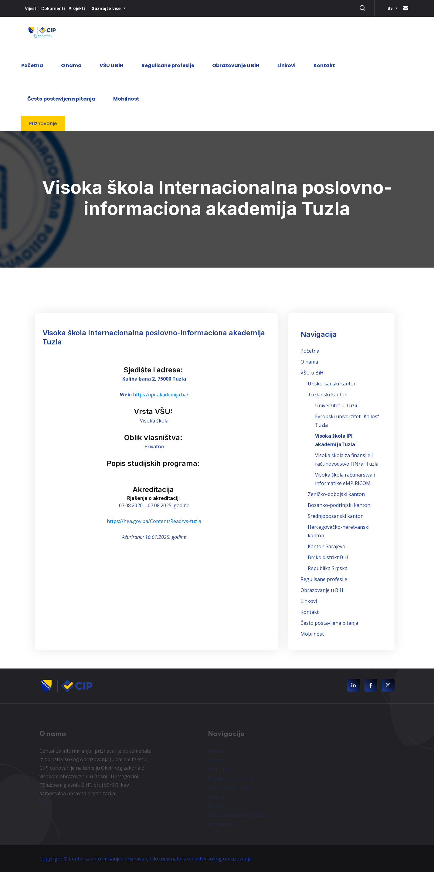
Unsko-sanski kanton (332, 383)
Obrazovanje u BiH (235, 65)
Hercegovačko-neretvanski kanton (338, 531)
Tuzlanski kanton (328, 394)
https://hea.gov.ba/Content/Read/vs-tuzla (154, 521)
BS (391, 8)
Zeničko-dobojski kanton (336, 494)
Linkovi (286, 65)
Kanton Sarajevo (326, 546)
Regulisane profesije (167, 65)
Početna (32, 65)
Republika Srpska (328, 568)
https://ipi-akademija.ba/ (160, 394)
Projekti (77, 8)
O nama (71, 65)
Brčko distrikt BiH (328, 557)
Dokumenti (53, 8)
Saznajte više (107, 8)
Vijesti (31, 8)
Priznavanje (43, 123)
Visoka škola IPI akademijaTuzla (335, 440)
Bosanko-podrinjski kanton (339, 505)
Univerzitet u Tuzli (336, 405)
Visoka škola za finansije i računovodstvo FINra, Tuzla (346, 459)
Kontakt (324, 65)
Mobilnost (126, 98)
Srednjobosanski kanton (336, 516)
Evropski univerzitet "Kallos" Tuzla (347, 420)
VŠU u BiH (112, 65)
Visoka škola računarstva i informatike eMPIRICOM (345, 479)
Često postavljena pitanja (61, 98)
